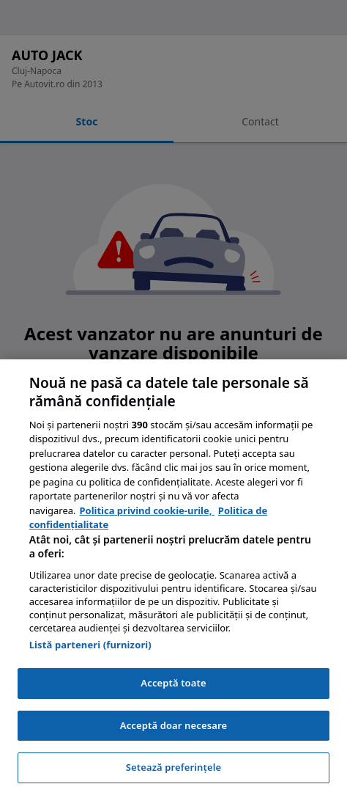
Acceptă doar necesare (173, 725)
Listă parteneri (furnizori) (90, 644)
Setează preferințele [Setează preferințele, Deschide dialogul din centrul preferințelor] (173, 767)
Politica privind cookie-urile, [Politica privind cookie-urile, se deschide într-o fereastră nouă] (147, 510)
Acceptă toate (173, 682)
